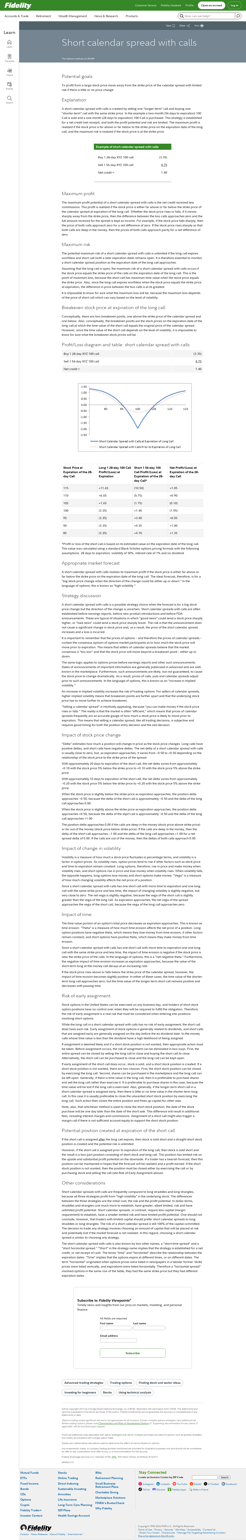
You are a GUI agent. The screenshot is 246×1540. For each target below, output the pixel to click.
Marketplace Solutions (110, 1497)
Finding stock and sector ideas (159, 1383)
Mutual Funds (29, 1472)
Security (169, 1529)
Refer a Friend (200, 1489)
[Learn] (9, 44)
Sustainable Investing (72, 1489)
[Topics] (9, 72)
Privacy (158, 1529)
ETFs (23, 1478)
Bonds (24, 1489)
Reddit (197, 1484)
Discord (161, 1489)
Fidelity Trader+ (30, 1510)
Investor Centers (31, 1515)
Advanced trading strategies (83, 1383)
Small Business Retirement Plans (106, 1485)
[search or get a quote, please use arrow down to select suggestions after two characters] (207, 16)
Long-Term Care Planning (75, 1505)
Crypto (24, 1505)
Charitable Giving (106, 1492)
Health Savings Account (74, 1515)
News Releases (39, 1534)
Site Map (180, 1529)
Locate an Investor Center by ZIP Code (160, 1477)
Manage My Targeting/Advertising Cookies (201, 1532)
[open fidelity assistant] (238, 15)
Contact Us (209, 1529)
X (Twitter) (213, 1484)
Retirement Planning (109, 1478)
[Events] (9, 86)
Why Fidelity (103, 1508)
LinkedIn (165, 1484)
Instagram (148, 1484)
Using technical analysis (135, 1392)
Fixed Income (29, 1483)
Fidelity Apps (179, 1489)
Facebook (231, 1484)
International (75, 1534)
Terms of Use (145, 1529)
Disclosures (168, 1532)
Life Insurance (67, 1499)
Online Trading (68, 1478)
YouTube (182, 1484)
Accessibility (194, 1529)
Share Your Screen (150, 1532)
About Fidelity (57, 1534)
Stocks (107, 1392)
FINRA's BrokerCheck (109, 1503)
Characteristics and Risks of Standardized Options (123, 1423)
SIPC (114, 1456)
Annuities (64, 1494)
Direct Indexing (68, 1483)
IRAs (98, 1472)
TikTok (146, 1489)
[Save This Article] (170, 26)
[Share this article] (184, 26)
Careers (24, 1534)
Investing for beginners (80, 1392)
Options (25, 1499)
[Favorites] (9, 58)
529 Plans (64, 1510)
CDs (23, 1494)
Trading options (121, 1383)
